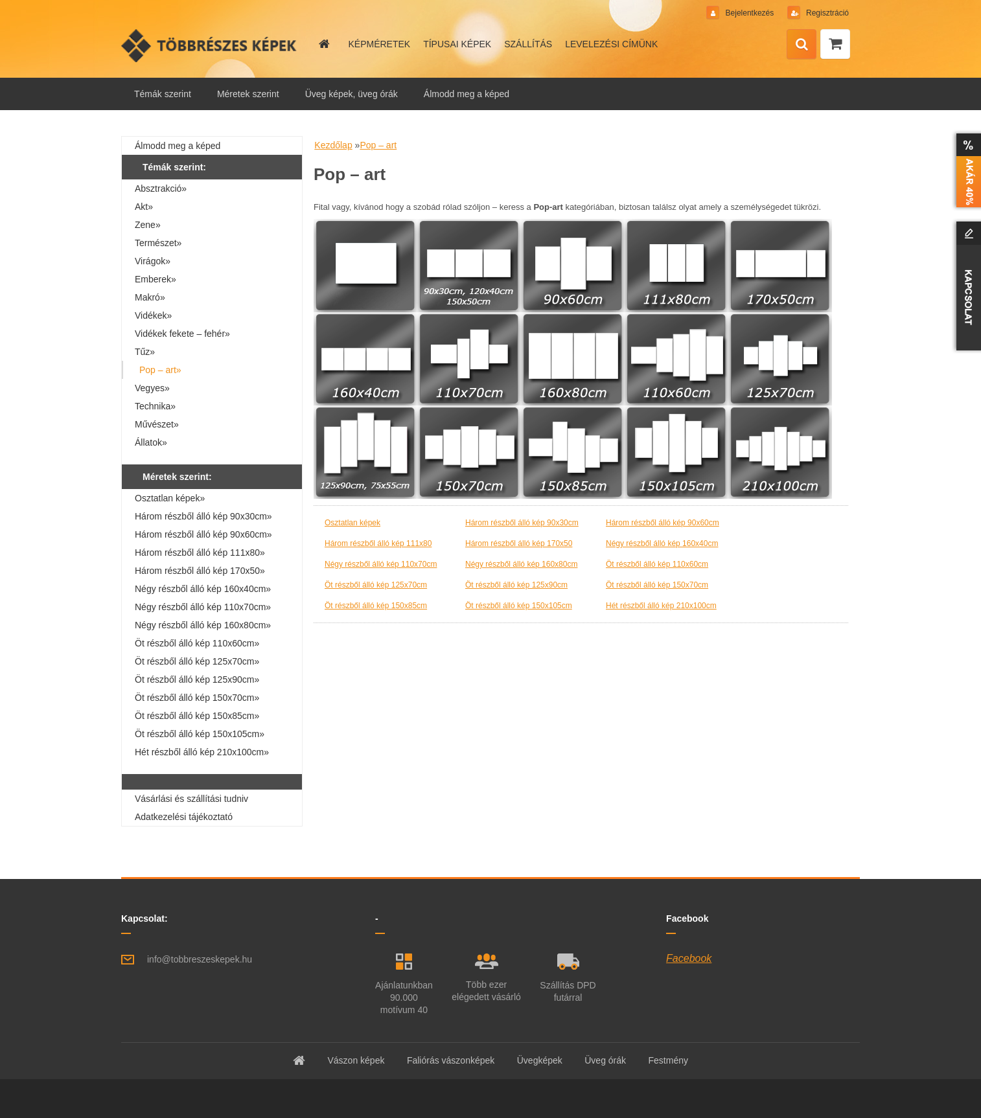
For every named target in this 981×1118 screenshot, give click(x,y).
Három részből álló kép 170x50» (200, 570)
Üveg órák (605, 1060)
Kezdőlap (333, 145)
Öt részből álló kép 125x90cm (516, 584)
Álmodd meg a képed (466, 94)
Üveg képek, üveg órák (351, 94)
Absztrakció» (161, 188)
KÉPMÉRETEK (379, 44)
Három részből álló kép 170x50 (518, 543)
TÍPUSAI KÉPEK (457, 44)
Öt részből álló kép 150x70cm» (197, 697)
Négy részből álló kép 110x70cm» (203, 607)
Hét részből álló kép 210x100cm (661, 605)
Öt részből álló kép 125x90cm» (197, 679)
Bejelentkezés (749, 12)
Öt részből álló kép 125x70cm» (197, 661)
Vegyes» (152, 388)
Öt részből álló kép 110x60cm (657, 564)
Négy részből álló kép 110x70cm (381, 564)
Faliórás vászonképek (450, 1060)
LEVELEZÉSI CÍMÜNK (611, 44)
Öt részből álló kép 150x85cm (376, 605)
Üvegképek (539, 1060)
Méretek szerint (248, 94)
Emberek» (155, 279)
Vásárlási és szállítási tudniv (191, 798)
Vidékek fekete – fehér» (182, 333)
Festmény (668, 1060)
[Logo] (210, 45)
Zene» (148, 225)
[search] (801, 45)
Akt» (144, 206)
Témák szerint (162, 94)
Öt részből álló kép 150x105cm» (199, 734)
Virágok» (152, 261)
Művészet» (157, 424)
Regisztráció (826, 12)
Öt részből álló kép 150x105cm (518, 605)
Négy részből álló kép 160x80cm (521, 564)
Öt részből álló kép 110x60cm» (197, 643)
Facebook (688, 958)
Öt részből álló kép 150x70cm (657, 584)
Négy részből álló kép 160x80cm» (203, 625)
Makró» (150, 297)
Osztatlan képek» (170, 498)
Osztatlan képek (352, 522)
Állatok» (151, 442)
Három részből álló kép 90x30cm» (203, 516)
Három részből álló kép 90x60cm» (203, 534)
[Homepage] (323, 44)
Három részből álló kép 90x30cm (522, 522)
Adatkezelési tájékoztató (184, 817)
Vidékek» (153, 315)
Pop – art (378, 145)
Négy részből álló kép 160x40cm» (203, 589)
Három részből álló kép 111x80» (200, 552)
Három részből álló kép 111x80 (378, 543)
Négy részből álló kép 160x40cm (662, 543)
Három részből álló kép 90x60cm (662, 522)
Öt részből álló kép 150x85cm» (197, 716)
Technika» (155, 406)
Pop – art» (160, 370)
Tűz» (145, 352)
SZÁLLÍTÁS (528, 44)
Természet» (158, 243)
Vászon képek (355, 1060)
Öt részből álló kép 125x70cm (376, 584)
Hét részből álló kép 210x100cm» (202, 752)
